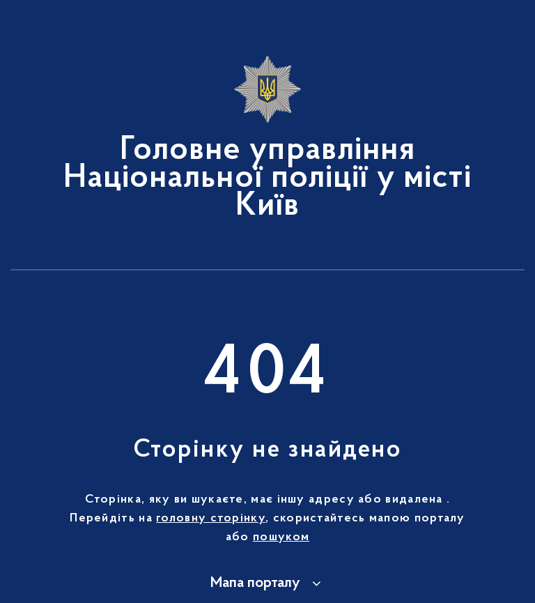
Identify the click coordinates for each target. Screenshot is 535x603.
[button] (267, 583)
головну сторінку (210, 518)
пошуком (281, 537)
